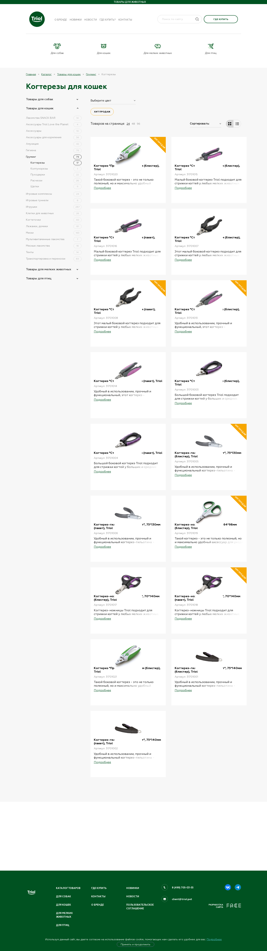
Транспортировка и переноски (54, 258)
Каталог (46, 74)
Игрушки (54, 206)
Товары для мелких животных (48, 269)
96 (138, 123)
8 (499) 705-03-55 (183, 886)
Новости (90, 19)
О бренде (61, 19)
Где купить (220, 19)
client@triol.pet (182, 898)
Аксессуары (54, 130)
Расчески (56, 180)
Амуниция (54, 143)
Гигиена (54, 150)
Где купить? (108, 19)
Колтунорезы (56, 168)
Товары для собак (39, 99)
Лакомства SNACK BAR (54, 117)
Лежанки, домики (54, 226)
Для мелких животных (64, 914)
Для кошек (64, 904)
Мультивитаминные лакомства (54, 239)
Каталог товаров (68, 887)
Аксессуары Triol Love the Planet (54, 124)
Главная (31, 74)
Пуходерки (56, 174)
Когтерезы (56, 162)
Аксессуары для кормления (54, 137)
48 (133, 123)
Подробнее (214, 939)
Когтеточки (54, 219)
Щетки (56, 186)
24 (128, 123)
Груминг (91, 74)
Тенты (54, 252)
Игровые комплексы (54, 193)
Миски (54, 232)
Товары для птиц (38, 278)
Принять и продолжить (135, 944)
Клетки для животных (54, 213)
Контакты (125, 19)
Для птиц (63, 925)
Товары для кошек (69, 74)
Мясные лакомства (54, 245)
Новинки (76, 19)
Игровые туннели (54, 200)
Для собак (63, 895)
